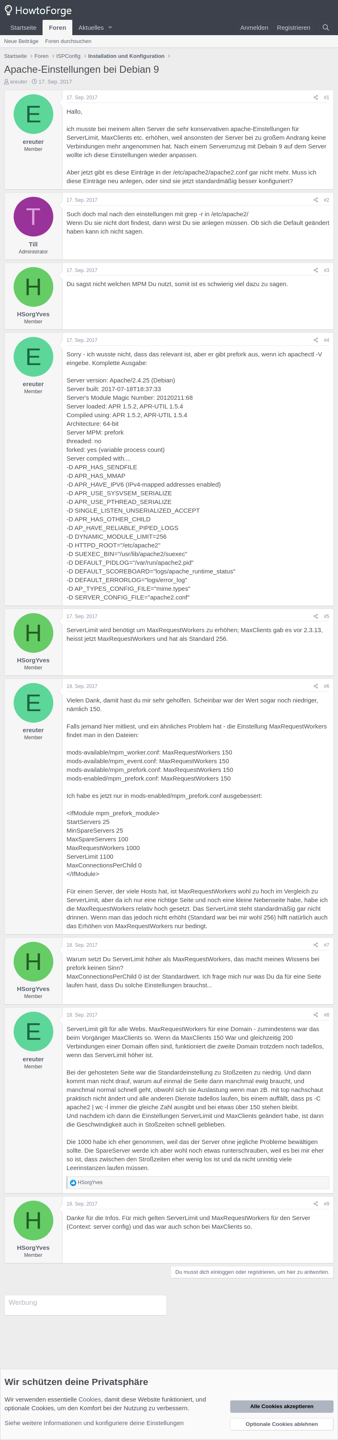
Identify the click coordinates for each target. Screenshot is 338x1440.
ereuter (18, 82)
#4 (326, 340)
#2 (326, 200)
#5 (326, 616)
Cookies (90, 1399)
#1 (326, 97)
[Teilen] (316, 98)
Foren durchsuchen (68, 41)
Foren (57, 27)
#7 (326, 945)
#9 (326, 1204)
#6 (326, 686)
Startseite (23, 27)
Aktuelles (91, 27)
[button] (110, 27)
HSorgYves (33, 314)
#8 (326, 1015)
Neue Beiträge (21, 41)
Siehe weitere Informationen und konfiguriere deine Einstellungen (94, 1422)
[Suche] (326, 27)
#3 (326, 270)
